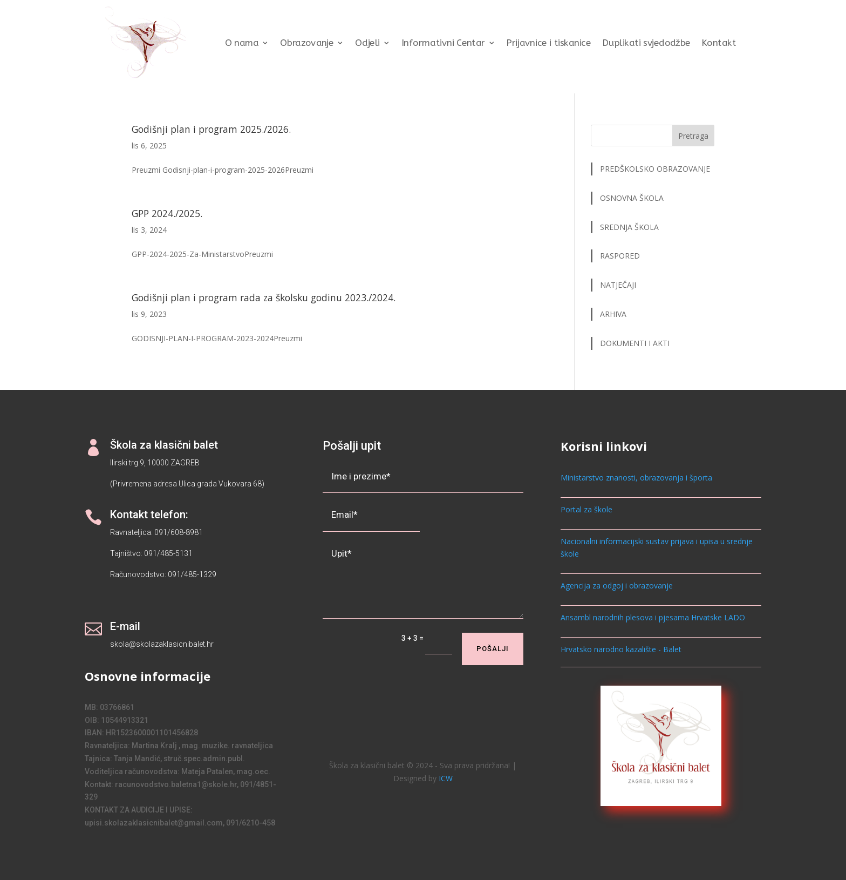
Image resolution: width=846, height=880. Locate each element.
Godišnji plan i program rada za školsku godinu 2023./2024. (263, 297)
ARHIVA (613, 314)
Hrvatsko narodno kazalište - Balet (621, 649)
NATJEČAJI (619, 285)
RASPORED (621, 256)
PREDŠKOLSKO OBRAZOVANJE (655, 169)
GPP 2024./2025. (167, 213)
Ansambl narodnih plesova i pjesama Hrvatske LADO (653, 617)
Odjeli (367, 43)
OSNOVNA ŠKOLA (632, 198)
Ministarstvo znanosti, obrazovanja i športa (636, 477)
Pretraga (693, 136)
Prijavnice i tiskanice (548, 43)
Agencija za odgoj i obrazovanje (617, 585)
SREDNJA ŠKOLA (629, 227)
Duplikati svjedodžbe (646, 43)
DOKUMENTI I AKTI (635, 343)
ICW (446, 778)
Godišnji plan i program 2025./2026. (211, 129)
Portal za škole (586, 509)
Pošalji (492, 649)
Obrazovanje (307, 43)
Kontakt (718, 43)
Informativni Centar (443, 43)
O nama (241, 43)
